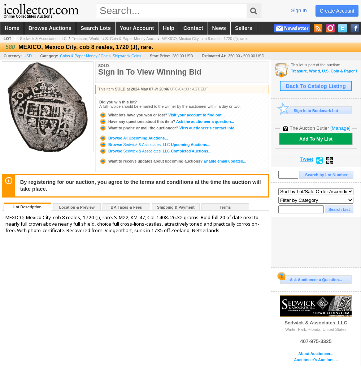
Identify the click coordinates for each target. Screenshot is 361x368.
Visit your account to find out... (162, 115)
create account (337, 11)
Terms (225, 207)
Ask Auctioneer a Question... (311, 278)
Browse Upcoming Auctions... (133, 138)
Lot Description (27, 207)
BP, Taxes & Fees (126, 207)
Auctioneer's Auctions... (316, 360)
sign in (299, 10)
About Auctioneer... (315, 354)
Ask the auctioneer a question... (166, 121)
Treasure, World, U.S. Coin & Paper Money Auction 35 (324, 71)
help (168, 28)
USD (27, 56)
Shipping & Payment (176, 207)
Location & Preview (77, 207)
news (219, 28)
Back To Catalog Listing (316, 86)
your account (137, 28)
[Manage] (340, 128)
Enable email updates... (172, 161)
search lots (96, 28)
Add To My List (315, 139)
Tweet (306, 159)
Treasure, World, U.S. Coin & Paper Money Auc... (114, 38)
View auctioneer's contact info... (168, 128)
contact (193, 28)
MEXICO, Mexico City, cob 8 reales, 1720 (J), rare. (204, 38)
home (12, 28)
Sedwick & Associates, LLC (43, 38)
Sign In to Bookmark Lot (309, 110)
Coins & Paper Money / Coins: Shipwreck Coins (100, 56)
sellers (243, 28)
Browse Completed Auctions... (155, 151)
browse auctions (50, 28)
